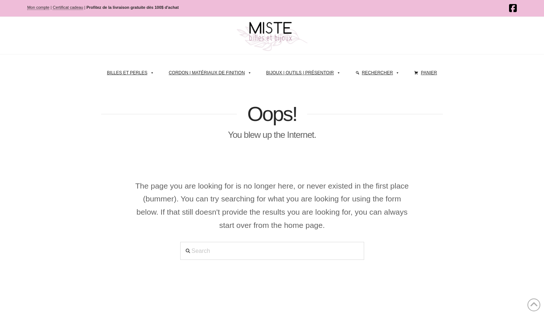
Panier (429, 72)
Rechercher (381, 71)
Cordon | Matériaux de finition (210, 71)
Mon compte (38, 7)
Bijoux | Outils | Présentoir (303, 71)
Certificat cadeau (68, 7)
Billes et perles (130, 71)
